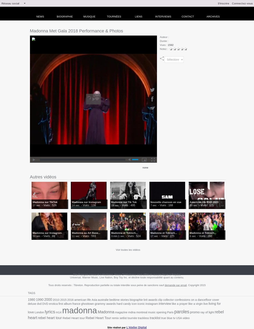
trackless (95, 316)
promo (151, 312)
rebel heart (179, 312)
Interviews (163, 16)
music (111, 312)
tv (124, 316)
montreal (102, 312)
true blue (117, 316)
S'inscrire (223, 4)
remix (68, 316)
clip (151, 299)
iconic (114, 304)
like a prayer (149, 304)
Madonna (68, 312)
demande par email (176, 285)
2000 (46, 299)
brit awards (142, 299)
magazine (83, 312)
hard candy (97, 304)
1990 (39, 299)
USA (128, 316)
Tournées (114, 16)
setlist (76, 316)
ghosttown (64, 304)
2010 (54, 299)
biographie (129, 299)
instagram (124, 304)
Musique (89, 16)
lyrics (209, 303)
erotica (32, 304)
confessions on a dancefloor (182, 299)
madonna (44, 310)
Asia (90, 299)
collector (159, 299)
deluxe (211, 299)
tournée (84, 316)
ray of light (163, 312)
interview (136, 304)
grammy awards (80, 304)
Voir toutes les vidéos (128, 249)
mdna (92, 312)
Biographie (65, 16)
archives (213, 16)
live (174, 304)
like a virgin (164, 304)
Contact (188, 16)
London (199, 304)
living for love (186, 304)
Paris (129, 312)
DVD (223, 299)
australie (98, 299)
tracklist (106, 316)
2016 (67, 299)
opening (120, 312)
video (135, 316)
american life (79, 299)
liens (138, 16)
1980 (31, 299)
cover (203, 299)
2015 (61, 299)
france (53, 304)
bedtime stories (113, 299)
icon (107, 304)
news (40, 16)
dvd (218, 299)
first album (43, 304)
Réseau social (10, 4)
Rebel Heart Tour (53, 316)
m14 (217, 304)
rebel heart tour (200, 312)
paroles (139, 312)
